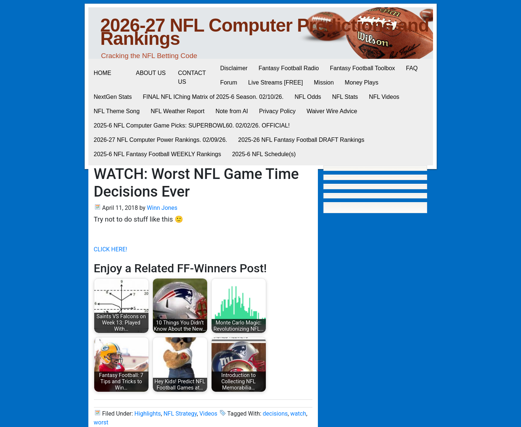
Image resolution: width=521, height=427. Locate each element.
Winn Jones (162, 207)
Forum (228, 82)
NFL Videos (384, 97)
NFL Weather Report (178, 111)
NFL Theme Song (117, 111)
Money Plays (361, 82)
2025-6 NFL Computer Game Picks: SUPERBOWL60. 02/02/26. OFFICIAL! (192, 125)
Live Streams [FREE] (275, 82)
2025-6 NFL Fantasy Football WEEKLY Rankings (157, 154)
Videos (208, 413)
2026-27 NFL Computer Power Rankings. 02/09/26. (160, 140)
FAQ (412, 68)
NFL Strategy (180, 413)
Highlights (148, 413)
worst (101, 422)
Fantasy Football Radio (288, 68)
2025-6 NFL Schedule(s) (264, 154)
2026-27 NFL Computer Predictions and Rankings (264, 32)
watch (298, 413)
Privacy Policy (277, 111)
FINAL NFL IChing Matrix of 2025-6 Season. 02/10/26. (213, 97)
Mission (324, 82)
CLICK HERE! (110, 249)
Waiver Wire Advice (332, 111)
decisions (275, 413)
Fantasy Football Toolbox (362, 68)
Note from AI (232, 111)
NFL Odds (307, 97)
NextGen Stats (113, 97)
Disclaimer (234, 68)
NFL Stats (345, 97)
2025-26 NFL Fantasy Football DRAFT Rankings (301, 140)
